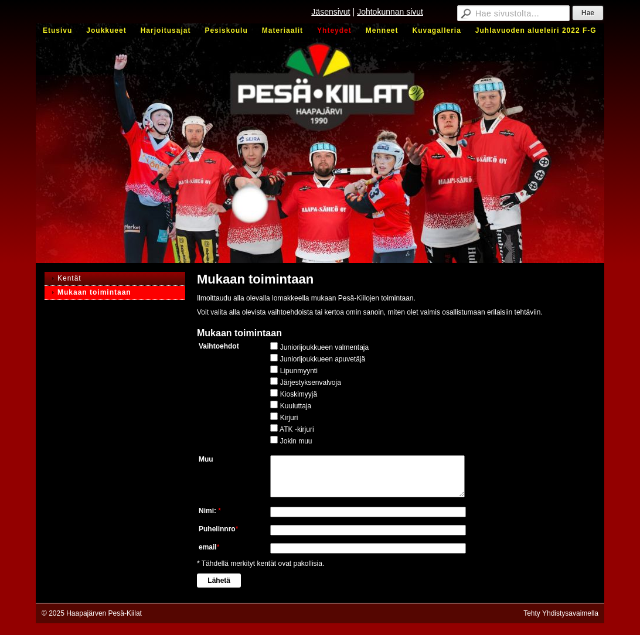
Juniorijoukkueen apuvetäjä (322, 359)
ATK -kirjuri (297, 429)
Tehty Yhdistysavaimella (560, 613)
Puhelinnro (217, 529)
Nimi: (208, 511)
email (208, 547)
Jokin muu (296, 441)
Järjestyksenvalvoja (310, 382)
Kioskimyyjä (298, 394)
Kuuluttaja (295, 406)
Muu (206, 459)
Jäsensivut (330, 11)
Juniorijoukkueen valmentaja (324, 347)
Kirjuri (289, 418)
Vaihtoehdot (219, 346)
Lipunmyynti (299, 371)
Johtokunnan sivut (390, 11)
